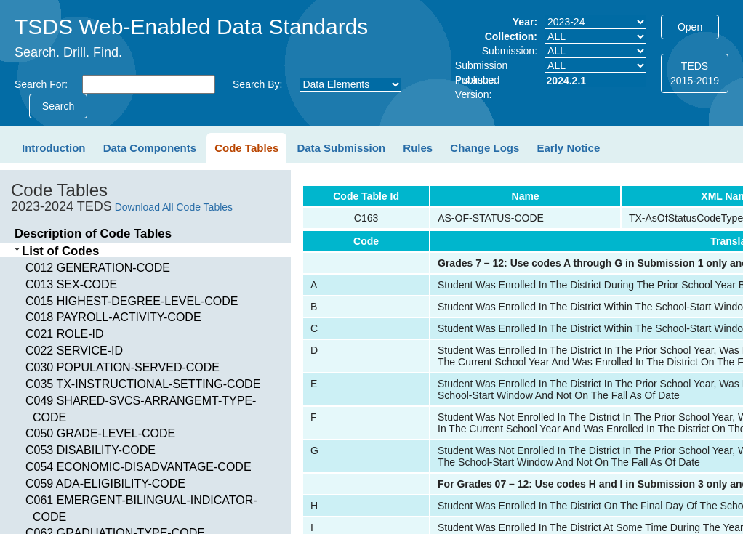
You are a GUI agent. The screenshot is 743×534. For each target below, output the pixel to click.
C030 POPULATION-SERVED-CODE (122, 367)
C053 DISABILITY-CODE (90, 450)
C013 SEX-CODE (71, 284)
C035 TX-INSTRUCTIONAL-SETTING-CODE (142, 384)
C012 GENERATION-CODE (97, 268)
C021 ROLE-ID (64, 334)
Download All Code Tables (174, 207)
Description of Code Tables (93, 233)
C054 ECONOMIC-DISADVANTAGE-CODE (138, 467)
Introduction (53, 148)
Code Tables (246, 148)
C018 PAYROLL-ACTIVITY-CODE (113, 317)
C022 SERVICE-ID (74, 350)
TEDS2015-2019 (694, 73)
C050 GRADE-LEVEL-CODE (100, 433)
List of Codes (60, 251)
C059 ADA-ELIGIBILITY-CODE (105, 483)
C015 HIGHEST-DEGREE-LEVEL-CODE (131, 301)
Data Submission (341, 148)
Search (58, 106)
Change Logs (484, 148)
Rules (418, 148)
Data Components (149, 148)
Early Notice (569, 148)
